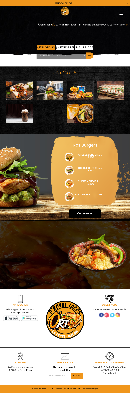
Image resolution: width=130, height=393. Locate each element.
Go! (89, 55)
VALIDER (76, 376)
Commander (85, 213)
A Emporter (65, 47)
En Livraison (46, 47)
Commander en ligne (90, 389)
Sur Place (84, 47)
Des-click (76, 389)
